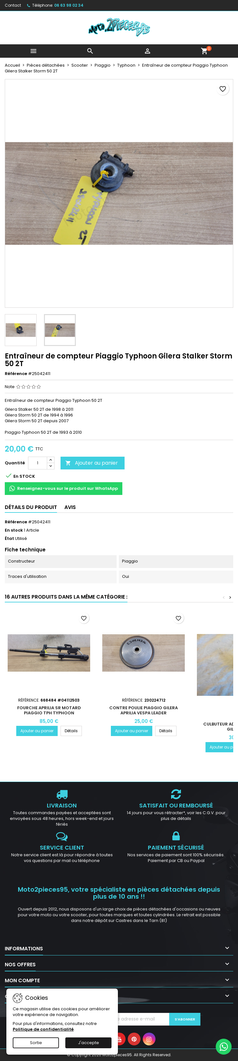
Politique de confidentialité (43, 1029)
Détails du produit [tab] (31, 507)
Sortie (36, 1043)
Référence (16, 374)
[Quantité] (37, 463)
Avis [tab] (70, 507)
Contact (13, 5)
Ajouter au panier (91, 463)
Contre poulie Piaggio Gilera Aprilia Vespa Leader (143, 710)
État (9, 539)
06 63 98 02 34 (68, 5)
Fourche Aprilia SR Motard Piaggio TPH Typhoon (49, 710)
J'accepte (88, 1043)
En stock (14, 530)
